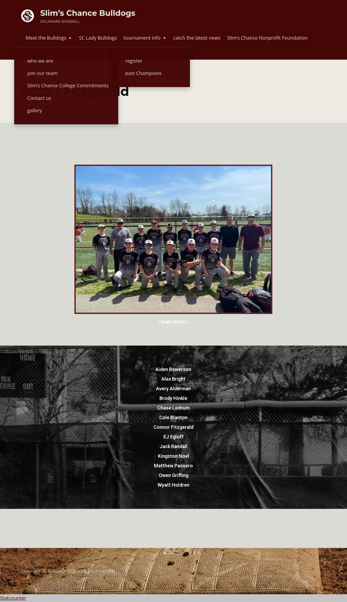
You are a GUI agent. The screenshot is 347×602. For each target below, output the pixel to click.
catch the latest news (196, 38)
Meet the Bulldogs (49, 38)
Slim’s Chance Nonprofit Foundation (267, 38)
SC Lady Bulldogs (98, 38)
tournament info (145, 38)
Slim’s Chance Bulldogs (87, 13)
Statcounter (13, 598)
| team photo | (173, 321)
